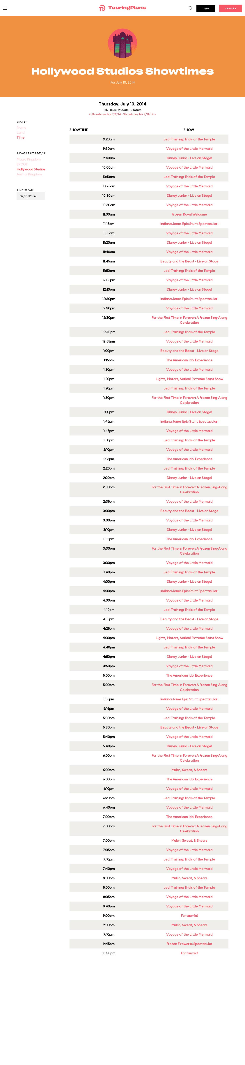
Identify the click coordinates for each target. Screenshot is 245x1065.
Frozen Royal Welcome (189, 214)
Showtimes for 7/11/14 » (139, 114)
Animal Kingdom (29, 174)
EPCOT (22, 164)
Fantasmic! (189, 916)
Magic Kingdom (29, 159)
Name (21, 127)
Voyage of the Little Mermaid (189, 149)
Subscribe (230, 8)
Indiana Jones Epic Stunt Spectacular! (189, 224)
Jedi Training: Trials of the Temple (189, 139)
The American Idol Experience (189, 360)
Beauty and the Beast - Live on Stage (189, 261)
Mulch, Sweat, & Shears (189, 770)
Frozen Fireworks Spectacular (189, 944)
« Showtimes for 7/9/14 (105, 114)
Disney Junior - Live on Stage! (189, 158)
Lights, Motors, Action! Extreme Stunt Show (189, 379)
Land (20, 132)
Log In (206, 8)
